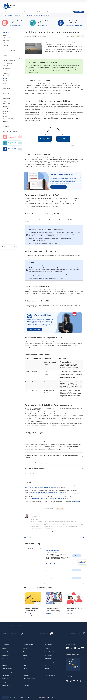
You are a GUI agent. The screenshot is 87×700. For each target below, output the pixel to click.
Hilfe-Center (81, 1)
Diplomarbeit (5, 658)
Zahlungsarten (48, 655)
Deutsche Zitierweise (8, 48)
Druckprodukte (7, 11)
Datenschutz (16, 697)
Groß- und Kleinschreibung (9, 60)
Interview (34, 36)
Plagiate (4, 83)
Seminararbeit (6, 108)
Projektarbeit (6, 93)
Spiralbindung (5, 678)
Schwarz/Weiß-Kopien (29, 678)
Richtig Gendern (6, 103)
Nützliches (39, 11)
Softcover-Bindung (7, 672)
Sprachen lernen (6, 111)
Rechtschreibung (7, 98)
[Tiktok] (80, 680)
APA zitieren (5, 35)
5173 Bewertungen (73, 666)
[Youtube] (74, 680)
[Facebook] (67, 680)
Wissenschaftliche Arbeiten (9, 129)
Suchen (65, 1)
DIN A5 (25, 668)
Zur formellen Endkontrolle (58, 187)
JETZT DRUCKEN (79, 11)
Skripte (25, 655)
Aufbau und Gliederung (8, 37)
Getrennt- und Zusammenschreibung (11, 58)
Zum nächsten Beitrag (78, 537)
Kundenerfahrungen (50, 661)
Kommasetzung (6, 68)
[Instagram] (70, 680)
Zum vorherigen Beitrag (30, 537)
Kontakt (73, 1)
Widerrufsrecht (23, 697)
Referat (4, 101)
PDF (24, 658)
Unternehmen (49, 644)
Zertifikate (26, 685)
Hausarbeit (5, 65)
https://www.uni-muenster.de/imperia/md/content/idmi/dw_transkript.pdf (45, 498)
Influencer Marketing (50, 675)
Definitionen (6, 45)
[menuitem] (4, 697)
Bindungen (17, 11)
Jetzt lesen (27, 615)
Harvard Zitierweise (7, 63)
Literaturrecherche (7, 73)
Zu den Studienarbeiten (34, 329)
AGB (11, 697)
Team (46, 665)
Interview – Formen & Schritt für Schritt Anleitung (31, 611)
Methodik (5, 78)
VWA (3, 661)
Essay (4, 53)
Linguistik (5, 70)
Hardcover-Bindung (7, 668)
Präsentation (6, 86)
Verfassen (5, 123)
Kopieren (77, 555)
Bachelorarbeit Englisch (8, 42)
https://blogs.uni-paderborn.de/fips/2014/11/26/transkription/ (41, 487)
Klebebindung (5, 675)
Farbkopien (26, 675)
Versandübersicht (49, 651)
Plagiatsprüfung (28, 11)
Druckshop (4, 648)
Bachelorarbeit (6, 40)
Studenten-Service (7, 116)
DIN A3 (25, 661)
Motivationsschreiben (8, 80)
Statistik (5, 113)
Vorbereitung (6, 126)
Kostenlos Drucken (50, 672)
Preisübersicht (27, 648)
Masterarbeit (6, 75)
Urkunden (25, 682)
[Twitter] (78, 680)
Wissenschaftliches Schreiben (10, 131)
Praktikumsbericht (7, 88)
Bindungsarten (5, 682)
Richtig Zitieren (6, 106)
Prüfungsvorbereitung (8, 96)
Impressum (30, 697)
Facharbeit (5, 55)
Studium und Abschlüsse (8, 118)
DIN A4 (25, 665)
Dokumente (26, 651)
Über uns (47, 668)
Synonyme (5, 121)
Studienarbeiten (7, 644)
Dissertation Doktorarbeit (9, 50)
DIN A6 (25, 672)
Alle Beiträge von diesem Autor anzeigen (41, 531)
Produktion (5, 91)
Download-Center (49, 658)
